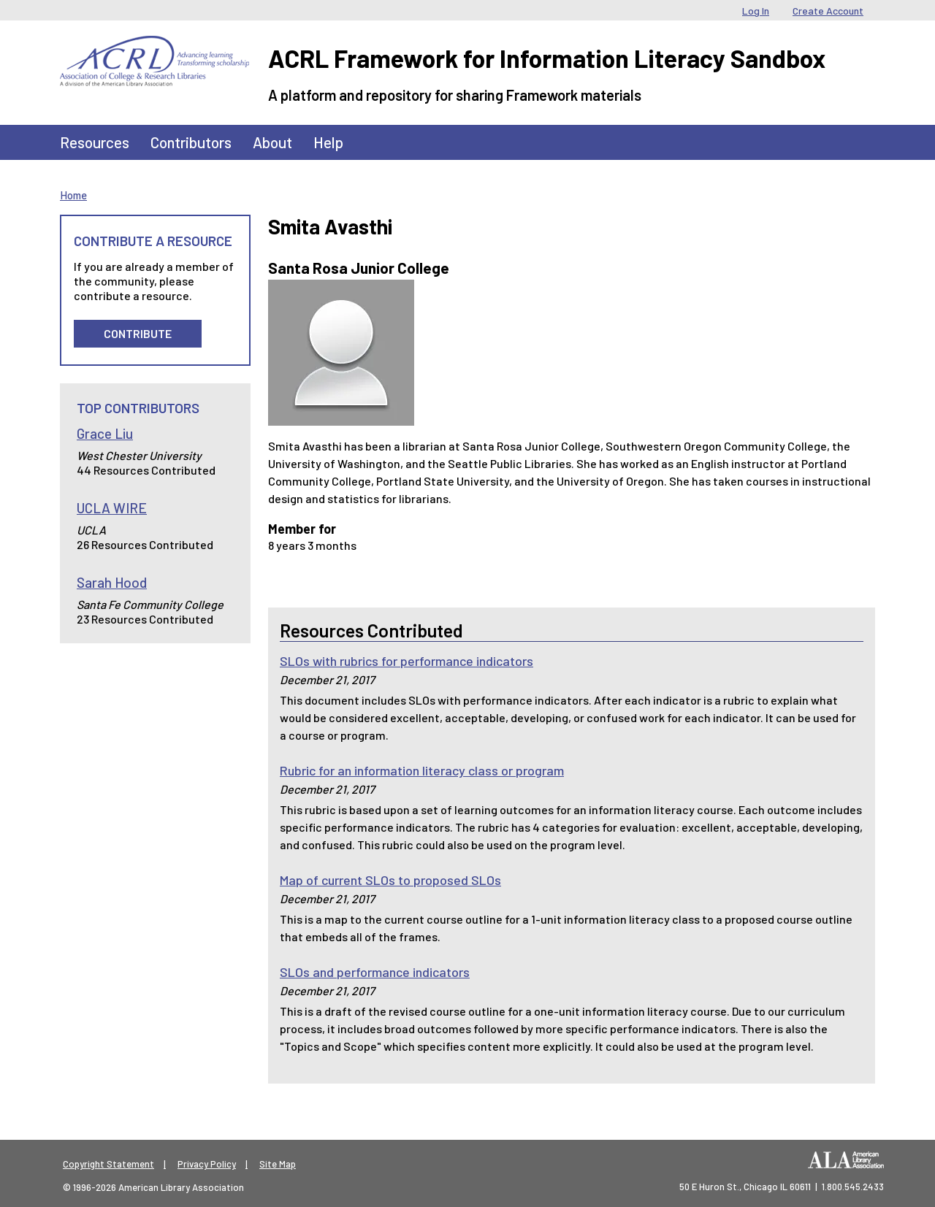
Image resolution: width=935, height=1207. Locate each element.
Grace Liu (105, 433)
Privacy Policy (207, 1164)
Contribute (138, 333)
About (272, 142)
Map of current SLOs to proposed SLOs (390, 880)
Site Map (277, 1164)
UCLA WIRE (112, 507)
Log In (755, 10)
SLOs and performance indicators (375, 972)
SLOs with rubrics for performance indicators (406, 661)
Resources (94, 142)
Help (328, 142)
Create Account (828, 10)
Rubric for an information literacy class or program (422, 770)
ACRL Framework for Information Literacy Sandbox (546, 58)
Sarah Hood (112, 582)
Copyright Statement (108, 1164)
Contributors (191, 142)
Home (73, 195)
